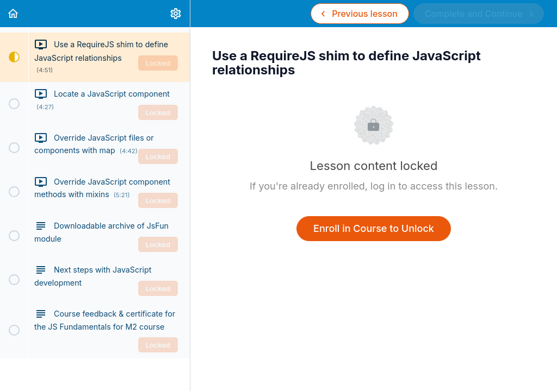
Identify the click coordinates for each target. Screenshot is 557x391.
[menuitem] (176, 13)
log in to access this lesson (432, 186)
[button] (13, 13)
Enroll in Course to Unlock (373, 228)
